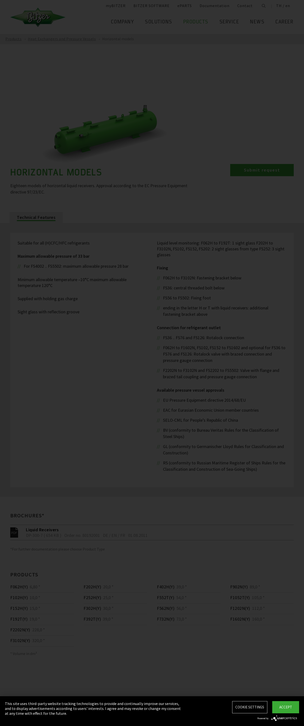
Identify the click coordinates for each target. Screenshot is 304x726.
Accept (285, 707)
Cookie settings (249, 707)
